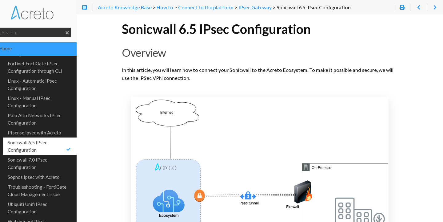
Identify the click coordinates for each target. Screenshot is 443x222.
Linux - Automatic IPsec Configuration (44, 77)
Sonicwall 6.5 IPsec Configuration (53, 138)
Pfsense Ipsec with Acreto (46, 125)
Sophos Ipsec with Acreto (46, 169)
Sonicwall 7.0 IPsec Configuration (39, 156)
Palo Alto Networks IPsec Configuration (46, 111)
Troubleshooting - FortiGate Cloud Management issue (49, 183)
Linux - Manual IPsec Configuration (41, 94)
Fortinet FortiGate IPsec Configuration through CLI (47, 59)
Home (14, 48)
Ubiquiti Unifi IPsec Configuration (39, 200)
